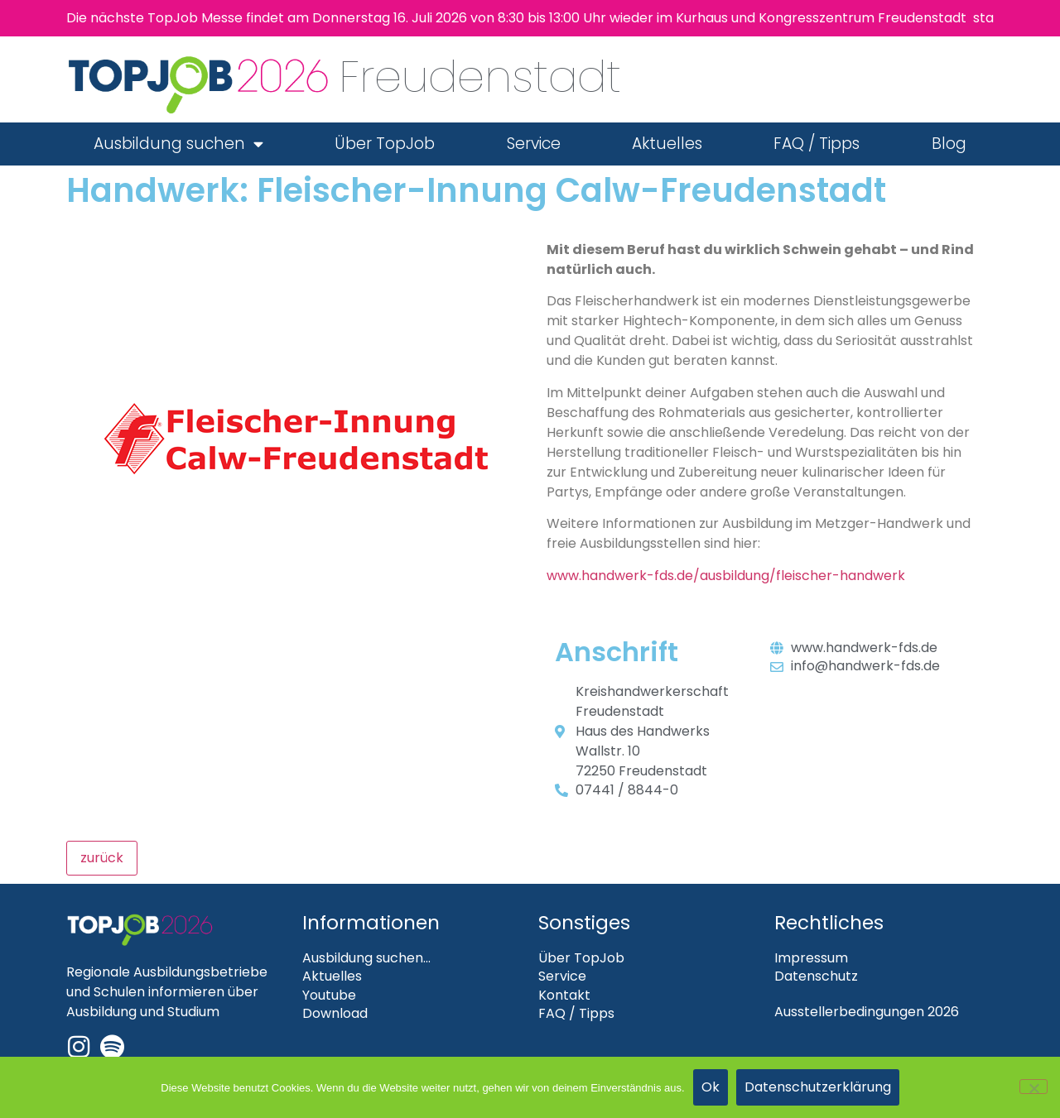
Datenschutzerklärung (817, 1086)
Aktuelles (667, 143)
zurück (101, 857)
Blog (949, 143)
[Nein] (1033, 1086)
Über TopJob (385, 143)
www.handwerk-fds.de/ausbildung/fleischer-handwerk (726, 575)
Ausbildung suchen (178, 143)
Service (534, 143)
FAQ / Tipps (816, 143)
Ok (710, 1086)
